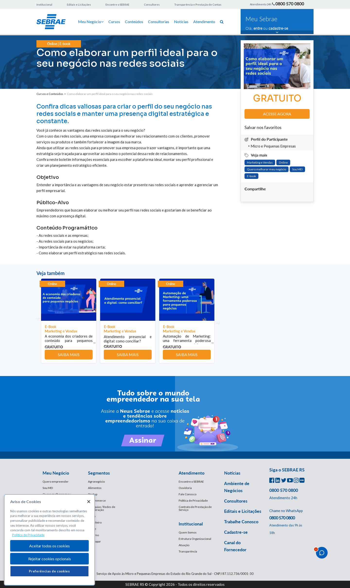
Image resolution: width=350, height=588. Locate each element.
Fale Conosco (187, 494)
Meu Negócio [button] (56, 473)
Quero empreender (56, 481)
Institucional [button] (191, 523)
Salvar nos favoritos (263, 127)
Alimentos (95, 488)
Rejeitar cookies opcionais (49, 558)
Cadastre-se (236, 532)
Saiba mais (68, 354)
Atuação (184, 545)
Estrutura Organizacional (195, 539)
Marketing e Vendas (260, 162)
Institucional (44, 4)
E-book (251, 176)
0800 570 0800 (289, 3)
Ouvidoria (185, 488)
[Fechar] (88, 501)
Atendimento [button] (191, 473)
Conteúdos (134, 21)
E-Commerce (97, 500)
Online (283, 162)
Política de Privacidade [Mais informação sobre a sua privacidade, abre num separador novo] (28, 535)
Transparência (188, 551)
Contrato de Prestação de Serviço (195, 508)
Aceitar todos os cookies (49, 545)
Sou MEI (297, 169)
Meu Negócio (91, 21)
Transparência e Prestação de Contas (197, 4)
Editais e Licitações (79, 4)
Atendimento (204, 21)
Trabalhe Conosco (241, 521)
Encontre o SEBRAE (117, 4)
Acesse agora (277, 113)
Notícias (181, 21)
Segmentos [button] (99, 473)
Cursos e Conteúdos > (51, 94)
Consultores (152, 4)
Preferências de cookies (49, 571)
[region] (49, 540)
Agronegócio (96, 481)
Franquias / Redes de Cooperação (101, 508)
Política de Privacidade (193, 500)
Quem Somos (188, 532)
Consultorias (158, 21)
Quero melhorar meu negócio (266, 169)
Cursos (114, 21)
